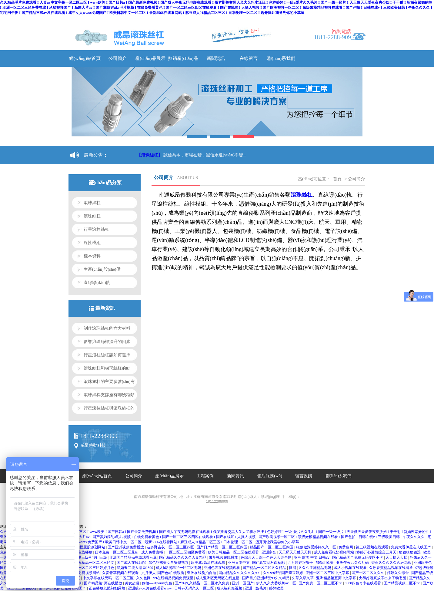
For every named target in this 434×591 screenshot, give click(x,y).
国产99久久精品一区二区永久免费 (202, 583)
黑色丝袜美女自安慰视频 (169, 562)
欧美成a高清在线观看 (208, 562)
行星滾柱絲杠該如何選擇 (107, 355)
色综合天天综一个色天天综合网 (266, 557)
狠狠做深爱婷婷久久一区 (316, 547)
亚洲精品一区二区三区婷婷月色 (89, 568)
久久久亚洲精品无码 (315, 568)
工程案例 (206, 476)
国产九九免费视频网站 (82, 573)
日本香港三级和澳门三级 (87, 557)
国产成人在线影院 (132, 562)
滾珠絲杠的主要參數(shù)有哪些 (103, 383)
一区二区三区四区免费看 (185, 552)
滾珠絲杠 (92, 203)
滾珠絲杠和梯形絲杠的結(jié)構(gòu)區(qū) (101, 370)
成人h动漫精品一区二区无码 (179, 568)
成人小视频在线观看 (351, 568)
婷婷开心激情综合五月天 (376, 552)
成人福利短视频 (230, 588)
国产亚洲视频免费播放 (126, 547)
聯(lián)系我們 (281, 58)
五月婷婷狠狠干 (301, 562)
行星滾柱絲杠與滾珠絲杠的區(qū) (103, 410)
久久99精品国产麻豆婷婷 (283, 573)
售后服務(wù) (270, 476)
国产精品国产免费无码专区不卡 (358, 557)
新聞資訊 (216, 58)
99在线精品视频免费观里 (173, 578)
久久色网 (144, 578)
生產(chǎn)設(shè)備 (102, 269)
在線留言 (248, 58)
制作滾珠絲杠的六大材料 (107, 328)
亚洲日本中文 (239, 562)
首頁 (338, 179)
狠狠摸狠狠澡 (410, 552)
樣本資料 (92, 256)
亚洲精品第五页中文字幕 (336, 578)
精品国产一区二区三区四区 (272, 547)
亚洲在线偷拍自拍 (202, 573)
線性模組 (92, 242)
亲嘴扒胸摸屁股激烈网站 (85, 547)
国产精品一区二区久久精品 (264, 568)
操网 (293, 568)
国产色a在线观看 (171, 573)
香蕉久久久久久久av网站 (391, 562)
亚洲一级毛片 (256, 588)
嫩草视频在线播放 (224, 557)
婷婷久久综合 (398, 573)
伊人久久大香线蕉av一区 (276, 583)
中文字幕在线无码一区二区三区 (109, 578)
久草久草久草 (303, 578)
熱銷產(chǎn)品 (183, 58)
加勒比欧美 (325, 562)
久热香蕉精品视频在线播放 (391, 568)
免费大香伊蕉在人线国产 (411, 547)
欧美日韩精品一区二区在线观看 (234, 552)
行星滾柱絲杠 (96, 229)
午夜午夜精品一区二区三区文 (91, 562)
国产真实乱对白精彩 (269, 562)
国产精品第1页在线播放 (103, 583)
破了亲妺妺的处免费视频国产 (63, 588)
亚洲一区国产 (243, 583)
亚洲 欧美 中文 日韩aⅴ (312, 557)
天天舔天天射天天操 (295, 552)
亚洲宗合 (269, 552)
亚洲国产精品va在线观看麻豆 (133, 557)
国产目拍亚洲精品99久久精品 (266, 578)
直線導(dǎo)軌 (97, 282)
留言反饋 (304, 476)
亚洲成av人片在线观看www (150, 588)
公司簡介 (118, 58)
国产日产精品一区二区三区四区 (222, 547)
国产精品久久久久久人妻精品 (183, 557)
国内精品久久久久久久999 (240, 573)
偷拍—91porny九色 (157, 583)
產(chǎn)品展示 (150, 58)
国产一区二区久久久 (368, 573)
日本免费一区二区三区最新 (117, 552)
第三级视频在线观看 (372, 547)
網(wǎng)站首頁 (85, 58)
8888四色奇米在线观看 (363, 583)
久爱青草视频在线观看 (120, 573)
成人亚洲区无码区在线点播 (218, 578)
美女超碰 (132, 583)
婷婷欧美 (276, 588)
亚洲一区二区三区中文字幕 (327, 573)
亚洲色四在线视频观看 (222, 568)
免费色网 (346, 547)
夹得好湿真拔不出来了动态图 (383, 578)
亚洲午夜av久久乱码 (352, 562)
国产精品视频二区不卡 (402, 583)
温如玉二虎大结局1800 (135, 568)
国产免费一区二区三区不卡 (321, 583)
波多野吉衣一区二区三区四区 (171, 547)
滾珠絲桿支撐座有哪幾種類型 (103, 396)
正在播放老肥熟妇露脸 (107, 588)
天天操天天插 (397, 557)
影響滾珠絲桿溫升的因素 (107, 341)
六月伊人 (148, 573)
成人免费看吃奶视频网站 (334, 552)
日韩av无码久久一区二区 (194, 588)
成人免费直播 (152, 552)
